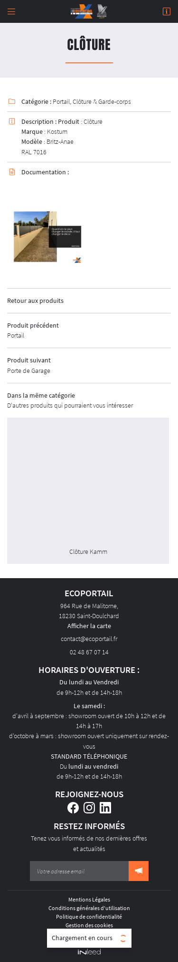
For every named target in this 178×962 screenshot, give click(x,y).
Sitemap (89, 933)
